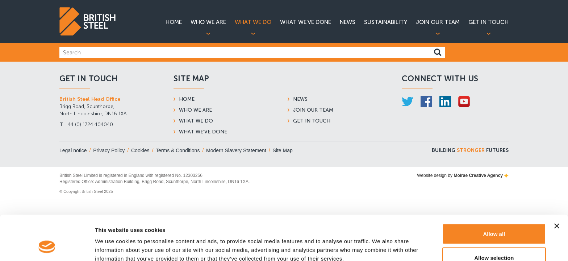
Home (174, 21)
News (347, 21)
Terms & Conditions (178, 150)
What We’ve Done (305, 21)
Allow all (494, 194)
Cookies (140, 150)
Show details (380, 242)
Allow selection (494, 218)
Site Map (283, 150)
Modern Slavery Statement (236, 150)
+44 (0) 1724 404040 (86, 124)
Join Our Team (438, 21)
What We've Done (203, 132)
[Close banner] (556, 186)
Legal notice (73, 150)
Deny (494, 242)
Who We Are (208, 21)
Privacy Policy (109, 150)
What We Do (253, 21)
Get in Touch (488, 21)
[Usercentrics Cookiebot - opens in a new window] (47, 246)
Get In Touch (311, 121)
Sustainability (385, 21)
